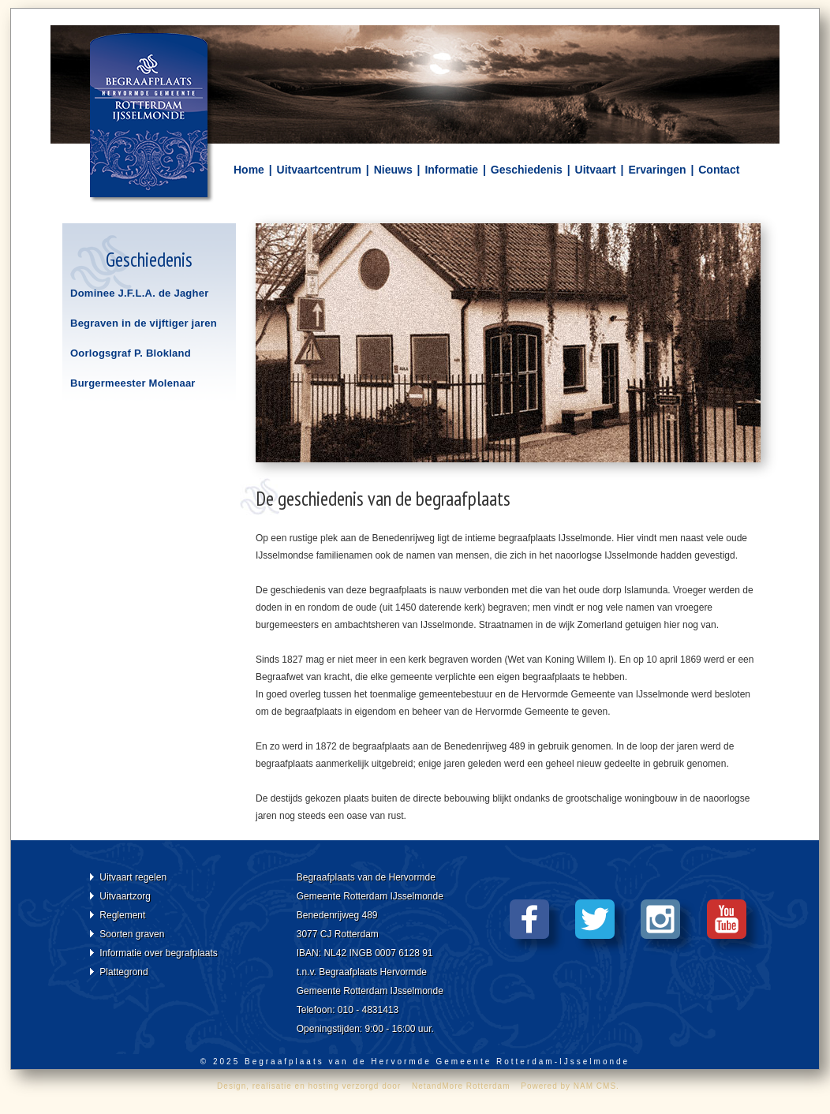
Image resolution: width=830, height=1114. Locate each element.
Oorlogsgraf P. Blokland (130, 353)
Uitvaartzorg (125, 896)
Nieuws (393, 169)
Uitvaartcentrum (319, 169)
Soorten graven (131, 934)
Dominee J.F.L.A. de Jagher (139, 293)
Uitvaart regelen (132, 877)
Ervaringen (657, 169)
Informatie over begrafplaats (158, 953)
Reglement (122, 915)
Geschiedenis (527, 169)
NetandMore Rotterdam (461, 1086)
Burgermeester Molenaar (133, 383)
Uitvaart (595, 169)
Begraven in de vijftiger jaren (143, 323)
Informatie (451, 169)
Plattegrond (123, 972)
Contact (718, 169)
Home (249, 169)
